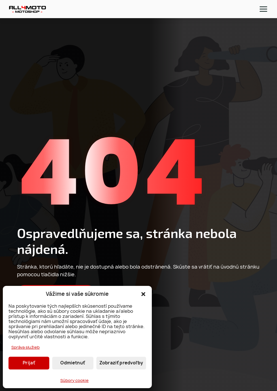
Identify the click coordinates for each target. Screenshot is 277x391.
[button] (143, 294)
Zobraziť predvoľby (121, 363)
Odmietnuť (72, 363)
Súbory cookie (74, 380)
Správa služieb (25, 347)
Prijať (29, 363)
